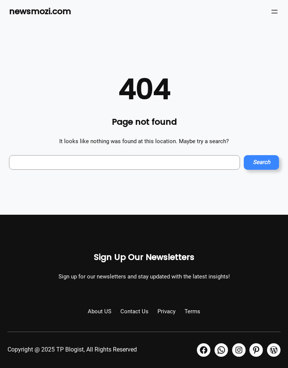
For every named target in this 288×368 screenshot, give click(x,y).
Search (261, 162)
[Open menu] (274, 11)
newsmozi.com (40, 11)
